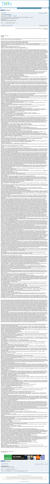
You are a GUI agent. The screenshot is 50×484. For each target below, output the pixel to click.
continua (31, 17)
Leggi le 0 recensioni (4, 463)
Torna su (46, 464)
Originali (6, 8)
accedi (47, 8)
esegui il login (7, 25)
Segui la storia (41, 13)
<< (4, 469)
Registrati (43, 8)
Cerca (10, 8)
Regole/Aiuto (14, 8)
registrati (11, 25)
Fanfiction (2, 8)
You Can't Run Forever (6, 14)
